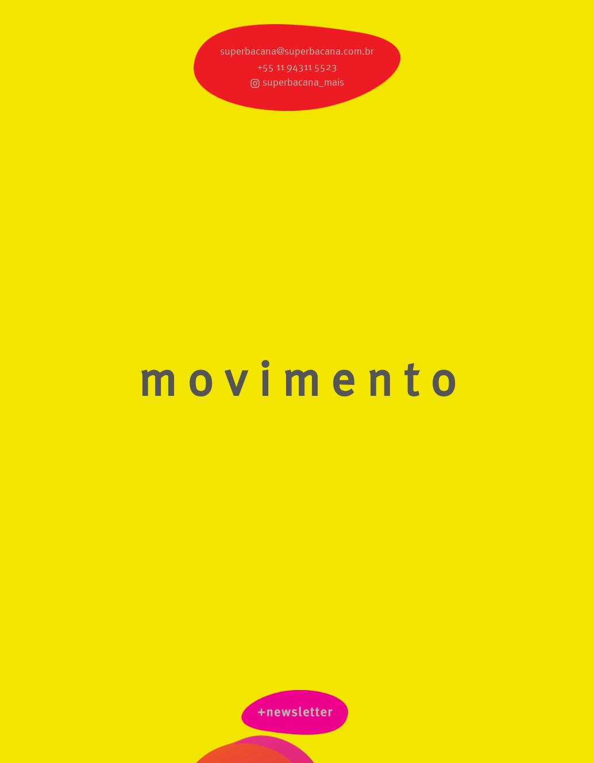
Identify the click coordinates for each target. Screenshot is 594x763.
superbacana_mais (303, 83)
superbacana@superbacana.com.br (297, 52)
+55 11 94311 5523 (297, 67)
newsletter (297, 715)
